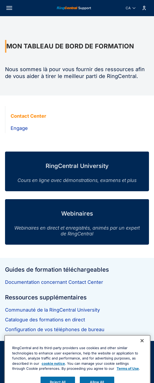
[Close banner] (142, 351)
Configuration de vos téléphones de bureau (54, 329)
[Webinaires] (77, 218)
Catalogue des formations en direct (45, 319)
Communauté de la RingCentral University (52, 310)
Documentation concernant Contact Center (54, 282)
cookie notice (53, 373)
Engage (19, 128)
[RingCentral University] (77, 167)
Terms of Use (128, 378)
